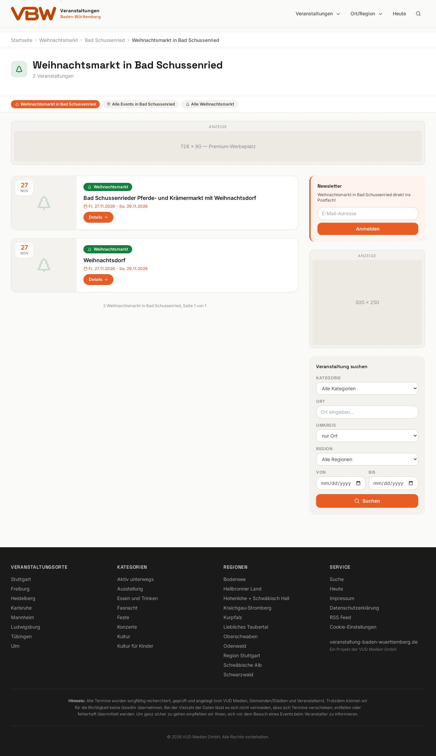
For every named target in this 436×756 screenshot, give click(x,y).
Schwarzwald (238, 674)
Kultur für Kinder (135, 646)
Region (324, 448)
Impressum (342, 598)
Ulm (15, 646)
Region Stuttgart (241, 655)
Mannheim (22, 617)
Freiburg (20, 589)
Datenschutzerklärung (354, 608)
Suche (337, 579)
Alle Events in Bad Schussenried (141, 104)
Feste (123, 617)
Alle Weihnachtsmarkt (210, 104)
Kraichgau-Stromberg (247, 608)
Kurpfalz (232, 617)
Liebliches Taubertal (245, 627)
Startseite (21, 40)
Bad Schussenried (105, 40)
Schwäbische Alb (242, 665)
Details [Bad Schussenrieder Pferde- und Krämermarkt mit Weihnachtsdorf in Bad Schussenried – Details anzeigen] (98, 217)
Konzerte (127, 627)
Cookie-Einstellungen (353, 627)
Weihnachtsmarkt (58, 40)
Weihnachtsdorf (104, 260)
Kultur (123, 636)
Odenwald (234, 646)
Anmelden (368, 229)
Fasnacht (127, 608)
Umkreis (326, 425)
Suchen (367, 501)
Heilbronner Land (242, 589)
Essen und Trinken (137, 598)
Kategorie (328, 377)
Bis (372, 472)
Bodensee (234, 579)
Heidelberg (23, 598)
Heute (399, 13)
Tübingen (21, 636)
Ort (320, 401)
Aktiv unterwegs (135, 579)
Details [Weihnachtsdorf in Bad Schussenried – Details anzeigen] (98, 279)
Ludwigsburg (25, 627)
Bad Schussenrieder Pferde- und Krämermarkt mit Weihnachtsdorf (169, 197)
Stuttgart (21, 579)
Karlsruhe (21, 608)
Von (321, 472)
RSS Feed (340, 617)
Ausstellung (130, 589)
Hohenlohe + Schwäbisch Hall (256, 598)
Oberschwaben (240, 636)
